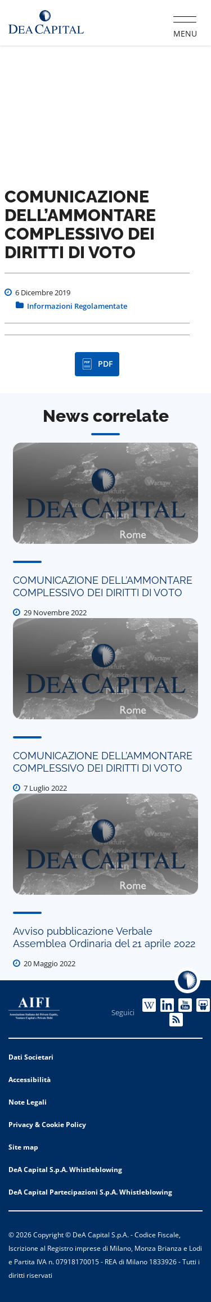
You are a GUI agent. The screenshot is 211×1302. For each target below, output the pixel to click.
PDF (97, 364)
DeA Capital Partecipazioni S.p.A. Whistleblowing (90, 1192)
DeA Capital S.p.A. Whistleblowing (65, 1169)
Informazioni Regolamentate (77, 306)
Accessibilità (29, 1079)
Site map (23, 1147)
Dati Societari (30, 1057)
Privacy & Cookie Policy (47, 1124)
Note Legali (27, 1102)
